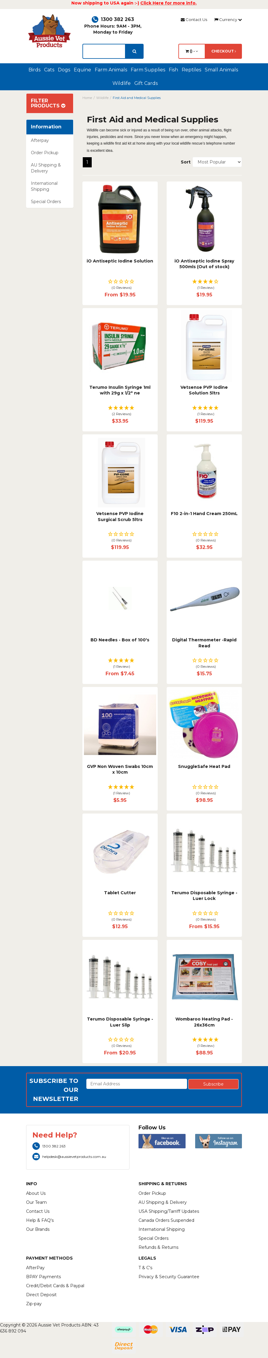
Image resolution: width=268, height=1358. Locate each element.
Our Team (36, 1202)
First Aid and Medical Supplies (137, 98)
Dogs (64, 70)
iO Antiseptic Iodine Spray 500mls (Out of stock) (204, 264)
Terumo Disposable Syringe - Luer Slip (120, 1022)
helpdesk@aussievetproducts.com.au (69, 1156)
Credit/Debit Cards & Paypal (55, 1285)
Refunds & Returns (158, 1247)
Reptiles (191, 70)
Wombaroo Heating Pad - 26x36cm (204, 1022)
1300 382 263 (113, 19)
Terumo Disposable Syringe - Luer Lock (204, 895)
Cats (49, 70)
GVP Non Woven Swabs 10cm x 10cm (120, 769)
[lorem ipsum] (104, 51)
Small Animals (221, 70)
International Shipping (44, 186)
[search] (134, 51)
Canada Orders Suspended (166, 1220)
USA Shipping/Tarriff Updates (168, 1211)
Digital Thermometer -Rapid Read (204, 643)
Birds (34, 70)
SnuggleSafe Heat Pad (204, 766)
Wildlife (121, 83)
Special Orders (46, 201)
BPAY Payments (43, 1276)
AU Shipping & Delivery (46, 168)
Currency (228, 19)
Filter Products (48, 103)
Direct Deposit (41, 1294)
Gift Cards (146, 83)
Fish (173, 70)
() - (192, 51)
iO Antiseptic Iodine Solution (120, 261)
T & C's (145, 1267)
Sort (184, 162)
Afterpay (40, 140)
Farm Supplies (148, 70)
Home (87, 98)
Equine (82, 70)
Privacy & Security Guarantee (168, 1276)
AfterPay (35, 1267)
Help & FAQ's (40, 1220)
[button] (120, 285)
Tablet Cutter (120, 892)
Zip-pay (34, 1303)
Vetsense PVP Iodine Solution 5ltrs (204, 390)
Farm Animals (111, 70)
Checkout (223, 51)
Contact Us (194, 19)
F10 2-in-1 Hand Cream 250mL (204, 513)
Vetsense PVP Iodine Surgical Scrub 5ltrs (120, 516)
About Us (36, 1193)
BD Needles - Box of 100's (120, 640)
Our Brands (37, 1229)
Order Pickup (44, 152)
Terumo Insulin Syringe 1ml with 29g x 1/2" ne (119, 390)
